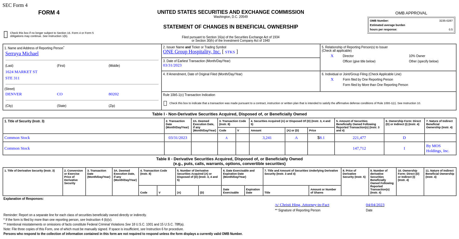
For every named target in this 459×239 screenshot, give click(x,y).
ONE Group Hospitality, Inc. (192, 51)
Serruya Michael (22, 53)
